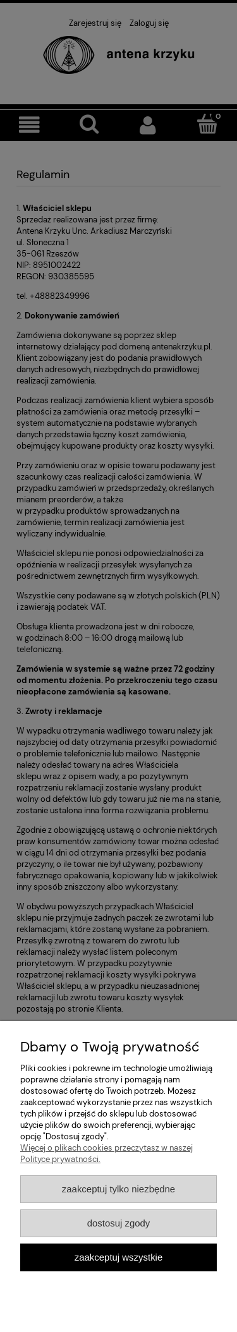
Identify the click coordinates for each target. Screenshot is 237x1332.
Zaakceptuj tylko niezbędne (118, 1189)
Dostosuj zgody (118, 1223)
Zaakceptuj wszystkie (118, 1257)
